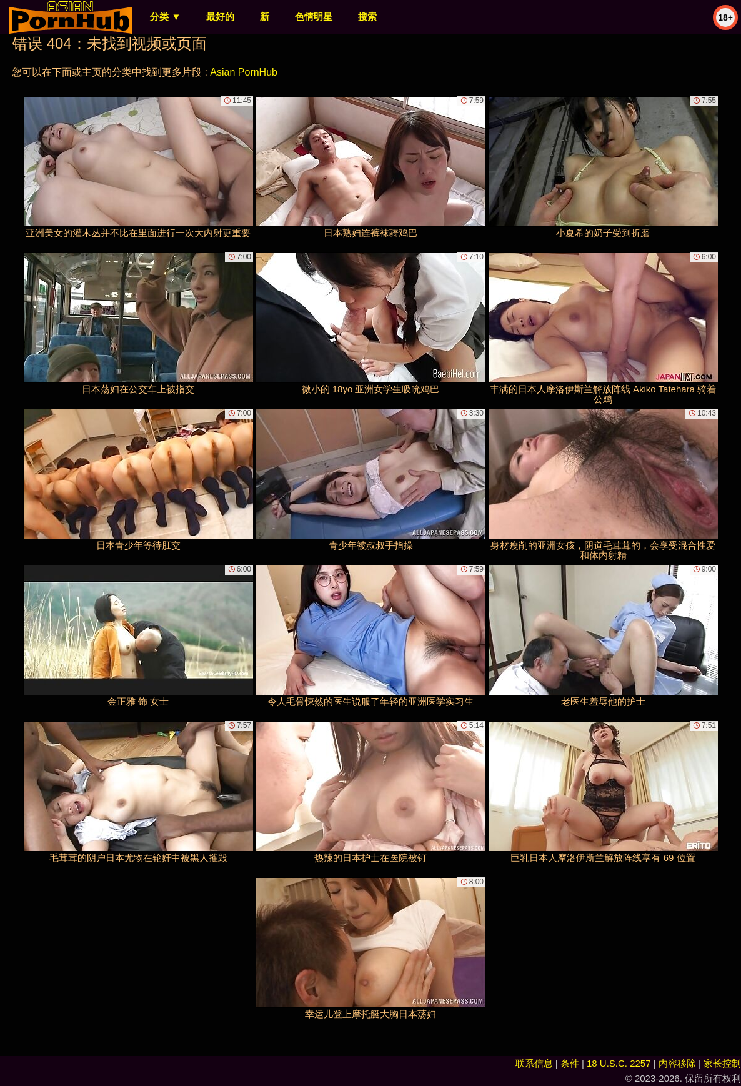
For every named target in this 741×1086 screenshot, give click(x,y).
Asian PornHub (243, 72)
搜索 (367, 16)
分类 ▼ (165, 16)
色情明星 (313, 16)
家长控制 (722, 1063)
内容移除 (677, 1063)
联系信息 (534, 1063)
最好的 (220, 16)
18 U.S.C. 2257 (619, 1063)
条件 (569, 1063)
